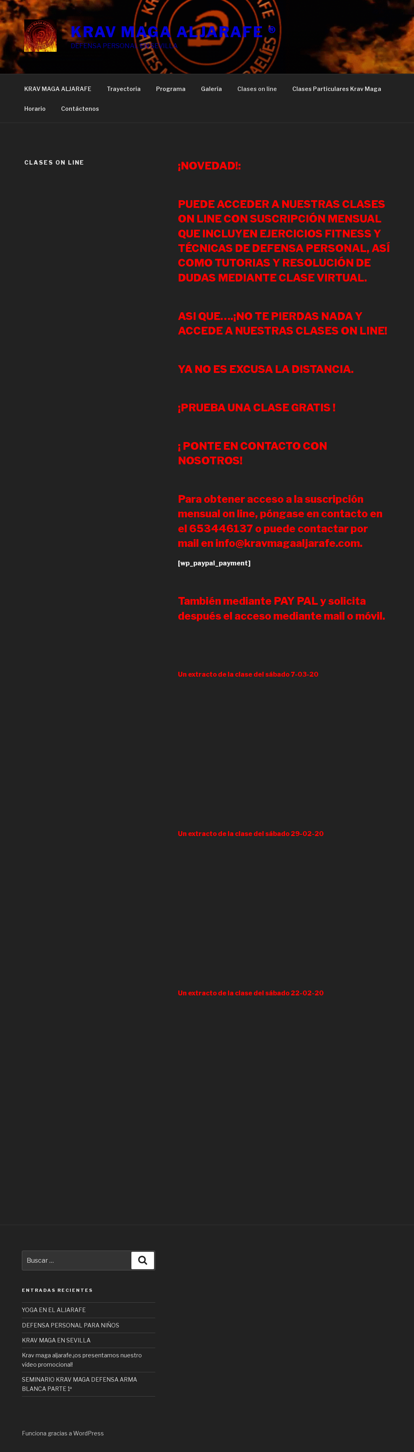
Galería (211, 88)
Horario (35, 108)
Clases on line (257, 88)
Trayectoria (124, 88)
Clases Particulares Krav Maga (336, 88)
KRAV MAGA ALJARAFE (57, 88)
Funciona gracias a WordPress (63, 1433)
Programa (171, 88)
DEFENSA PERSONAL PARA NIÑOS (70, 1325)
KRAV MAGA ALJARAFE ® (174, 32)
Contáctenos (80, 108)
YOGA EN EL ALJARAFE (54, 1309)
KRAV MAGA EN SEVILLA (56, 1340)
